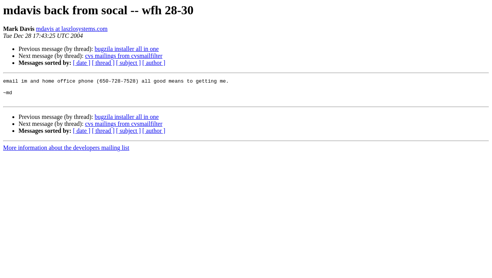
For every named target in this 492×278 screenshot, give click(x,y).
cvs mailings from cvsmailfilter (123, 56)
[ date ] (81, 62)
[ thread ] (103, 62)
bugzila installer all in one (127, 49)
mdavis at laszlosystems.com (71, 28)
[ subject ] (128, 62)
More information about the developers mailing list (66, 152)
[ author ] (154, 62)
